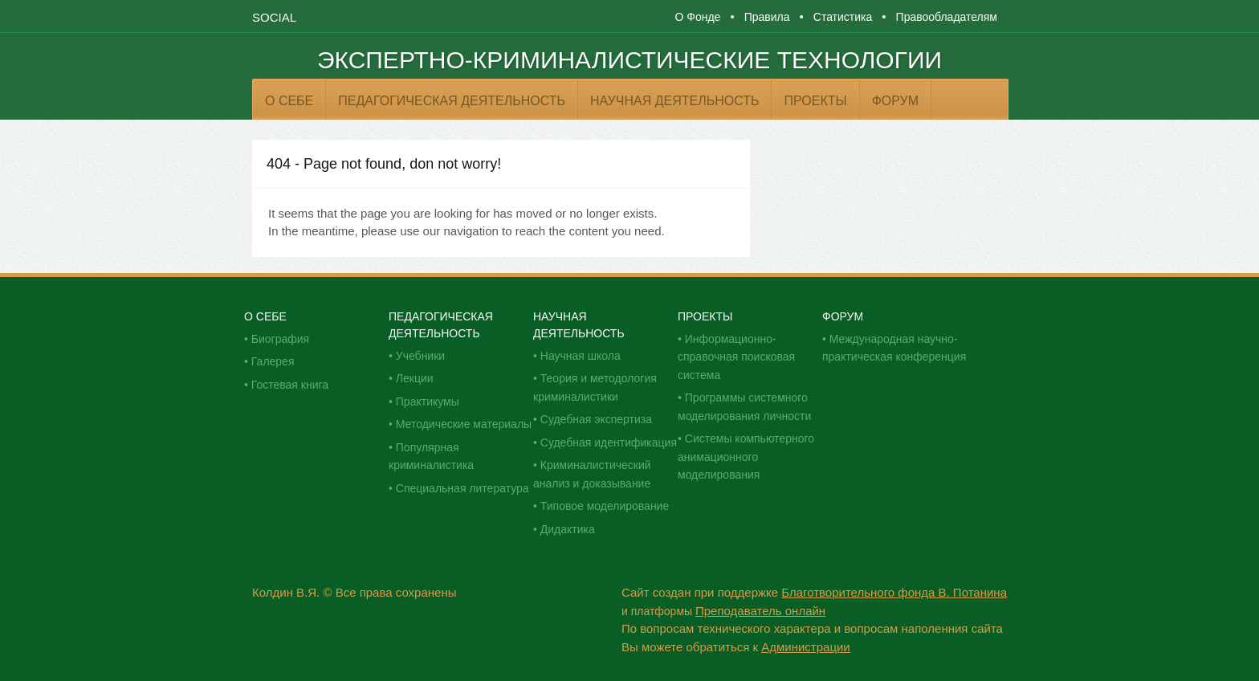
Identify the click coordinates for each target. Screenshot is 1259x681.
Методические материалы (464, 424)
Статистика (843, 16)
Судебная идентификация (608, 442)
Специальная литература (462, 488)
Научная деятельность (674, 101)
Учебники (420, 355)
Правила (767, 16)
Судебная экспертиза (596, 419)
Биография (280, 338)
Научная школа (580, 355)
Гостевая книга (289, 384)
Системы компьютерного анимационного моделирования (746, 456)
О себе (289, 101)
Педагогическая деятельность (451, 101)
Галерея (273, 361)
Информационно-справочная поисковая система (736, 356)
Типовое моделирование (604, 506)
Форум (895, 101)
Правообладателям (946, 16)
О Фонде (697, 16)
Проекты (815, 101)
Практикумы (427, 401)
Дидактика (567, 529)
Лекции (415, 378)
